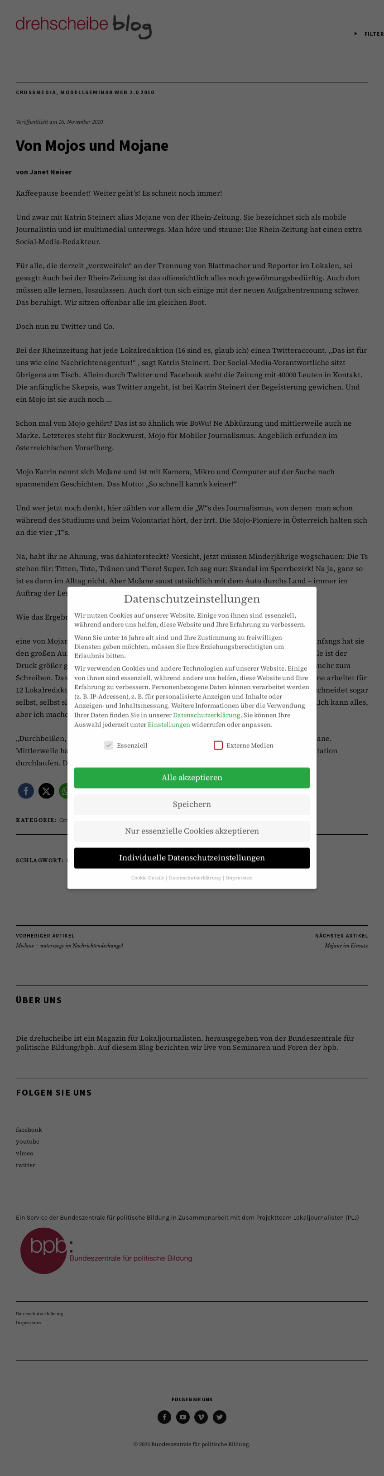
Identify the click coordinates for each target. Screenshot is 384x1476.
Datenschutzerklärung (206, 706)
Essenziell (126, 736)
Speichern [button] (192, 795)
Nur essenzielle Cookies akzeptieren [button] (192, 822)
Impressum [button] (239, 868)
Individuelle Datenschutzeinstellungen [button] (192, 849)
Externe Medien (244, 736)
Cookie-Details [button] (148, 868)
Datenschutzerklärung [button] (195, 868)
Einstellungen (169, 715)
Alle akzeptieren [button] (192, 769)
